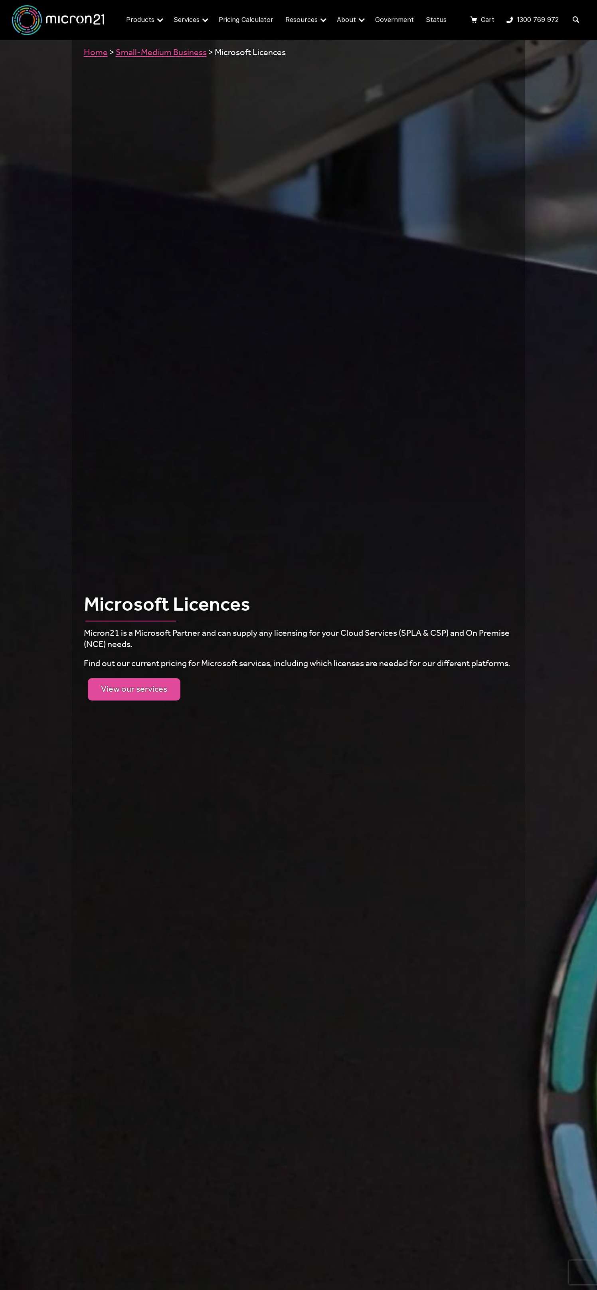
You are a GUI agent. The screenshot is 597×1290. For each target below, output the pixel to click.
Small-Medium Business (161, 53)
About (351, 20)
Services (191, 20)
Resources (305, 20)
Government (394, 20)
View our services (134, 690)
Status (436, 20)
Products (144, 20)
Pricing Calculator (246, 20)
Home (96, 53)
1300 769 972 (532, 20)
